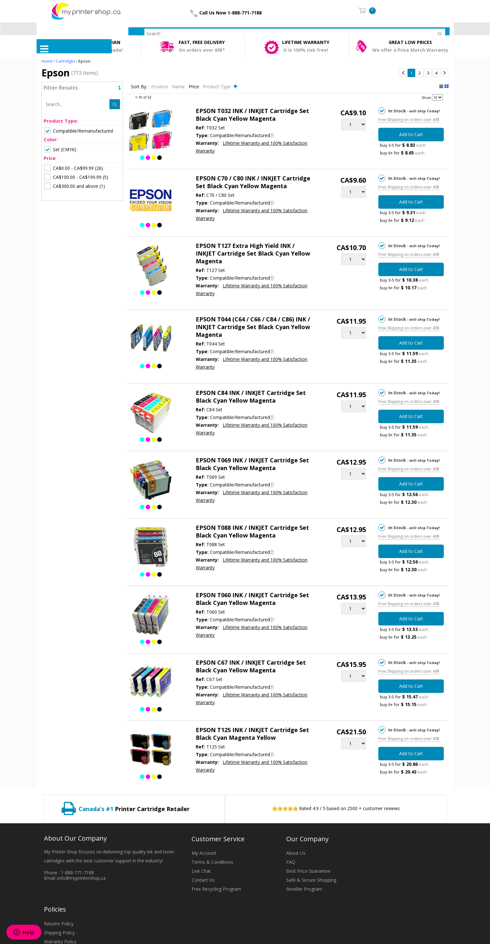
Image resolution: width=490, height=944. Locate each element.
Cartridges (65, 61)
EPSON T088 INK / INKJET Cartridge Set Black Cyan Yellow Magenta (252, 531)
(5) (76, 177)
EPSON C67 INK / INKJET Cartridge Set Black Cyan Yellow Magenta (251, 666)
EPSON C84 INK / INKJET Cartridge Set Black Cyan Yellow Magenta (251, 396)
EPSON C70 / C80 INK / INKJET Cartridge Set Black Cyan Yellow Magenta (253, 182)
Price (194, 86)
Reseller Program (304, 889)
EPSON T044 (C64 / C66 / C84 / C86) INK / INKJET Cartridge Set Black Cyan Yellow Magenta (253, 326)
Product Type (217, 86)
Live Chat (201, 871)
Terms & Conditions (212, 862)
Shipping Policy (59, 933)
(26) (73, 168)
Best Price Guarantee (308, 871)
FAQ (290, 862)
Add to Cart (411, 134)
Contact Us (203, 880)
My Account (204, 853)
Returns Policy (58, 924)
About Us (295, 853)
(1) (74, 186)
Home (47, 61)
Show (426, 97)
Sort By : (140, 86)
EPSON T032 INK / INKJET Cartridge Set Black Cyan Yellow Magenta (252, 114)
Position (160, 86)
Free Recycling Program (216, 889)
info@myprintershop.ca (81, 878)
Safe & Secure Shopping (311, 880)
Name (179, 86)
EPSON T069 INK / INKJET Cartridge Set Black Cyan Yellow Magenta (252, 464)
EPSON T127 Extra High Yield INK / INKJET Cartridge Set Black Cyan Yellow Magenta (253, 253)
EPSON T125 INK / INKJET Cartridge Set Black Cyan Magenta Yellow (252, 733)
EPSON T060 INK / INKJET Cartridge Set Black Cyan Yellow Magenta (252, 599)
